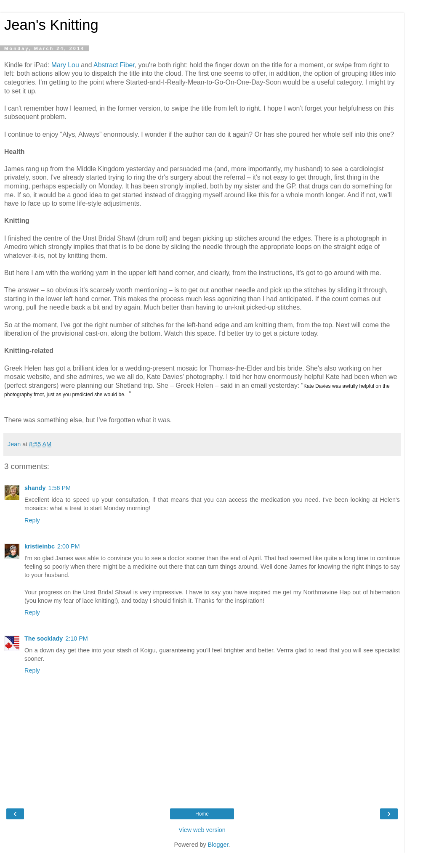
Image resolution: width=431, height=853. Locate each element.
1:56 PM (59, 488)
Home (202, 814)
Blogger (218, 844)
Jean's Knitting (51, 25)
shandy (34, 488)
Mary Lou (65, 65)
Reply (32, 520)
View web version (202, 830)
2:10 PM (76, 638)
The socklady (43, 638)
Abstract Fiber (114, 65)
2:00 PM (68, 546)
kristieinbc (39, 546)
